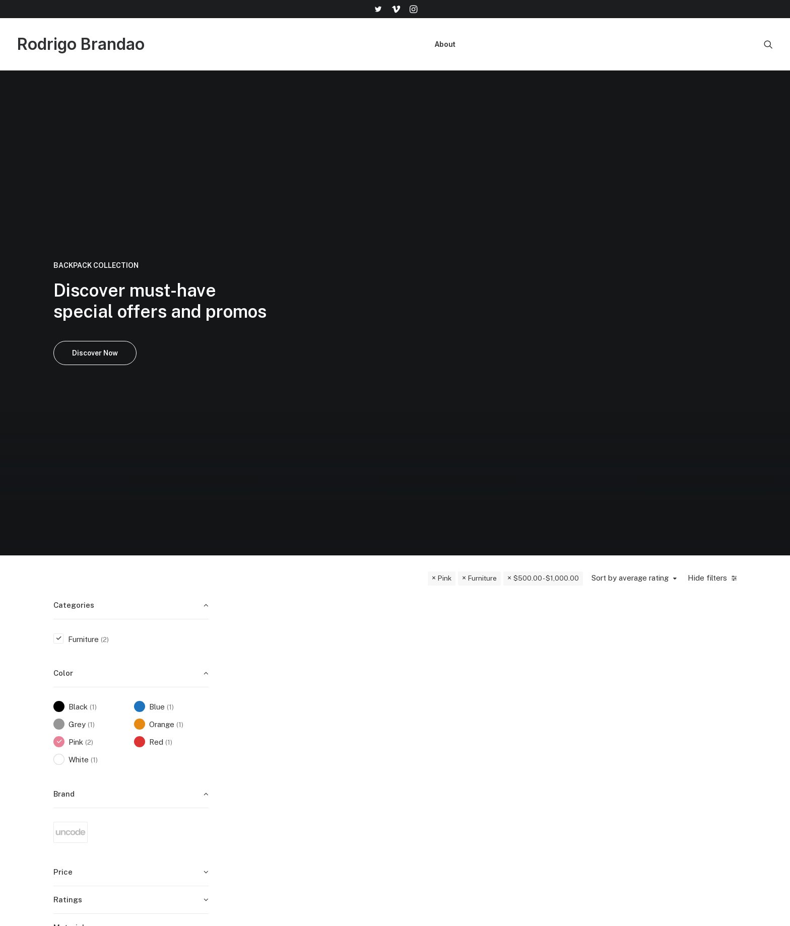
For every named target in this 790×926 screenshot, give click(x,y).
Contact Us (552, 795)
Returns (546, 768)
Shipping (547, 755)
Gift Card (429, 821)
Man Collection (439, 768)
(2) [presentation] (105, 332)
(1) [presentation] (93, 400)
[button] (378, 9)
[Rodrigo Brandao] (81, 44)
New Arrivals (435, 795)
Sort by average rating (630, 270)
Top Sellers (433, 834)
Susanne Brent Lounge (428, 469)
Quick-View (349, 305)
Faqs (541, 742)
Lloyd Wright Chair (303, 469)
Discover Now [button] (95, 199)
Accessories (434, 781)
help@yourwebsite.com (694, 742)
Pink (444, 271)
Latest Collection (443, 808)
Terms (544, 781)
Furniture (482, 271)
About (445, 44)
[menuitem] (378, 9)
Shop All (427, 742)
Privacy (545, 808)
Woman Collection (444, 755)
